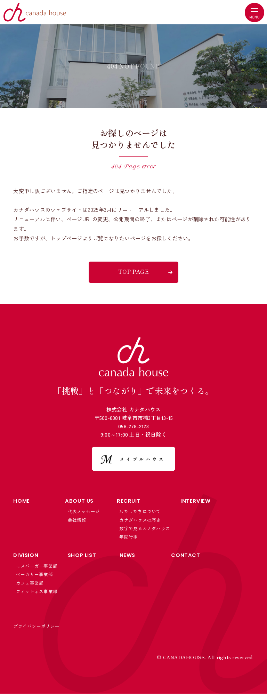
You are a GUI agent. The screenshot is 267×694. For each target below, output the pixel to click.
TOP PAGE (133, 271)
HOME (21, 500)
